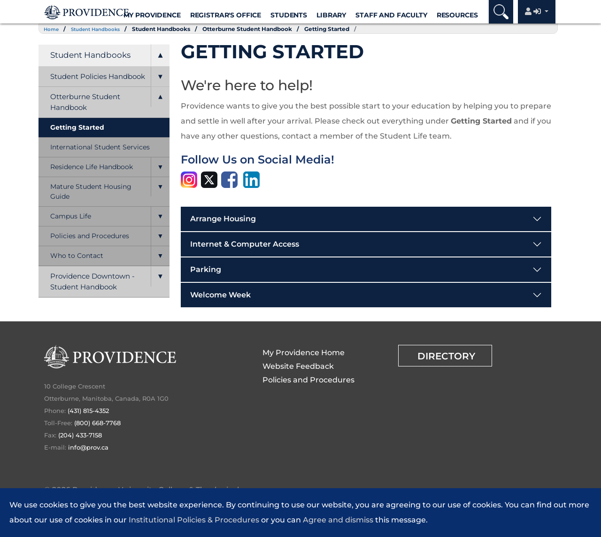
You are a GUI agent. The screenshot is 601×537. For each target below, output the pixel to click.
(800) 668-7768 (97, 423)
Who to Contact (76, 255)
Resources (457, 15)
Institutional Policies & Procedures (194, 519)
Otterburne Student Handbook (260, 28)
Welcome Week (220, 294)
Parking (205, 269)
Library (331, 15)
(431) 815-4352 (88, 410)
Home (53, 28)
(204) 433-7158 (80, 435)
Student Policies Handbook (97, 76)
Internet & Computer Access (244, 244)
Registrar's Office (225, 15)
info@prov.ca (88, 447)
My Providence (152, 15)
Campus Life (70, 216)
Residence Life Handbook (91, 167)
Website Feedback (298, 366)
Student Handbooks (103, 28)
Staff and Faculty (391, 15)
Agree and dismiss (338, 519)
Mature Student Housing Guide (90, 191)
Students (288, 15)
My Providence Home (303, 352)
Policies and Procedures (89, 236)
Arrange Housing (223, 218)
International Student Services (100, 147)
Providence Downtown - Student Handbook (92, 281)
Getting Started (339, 28)
